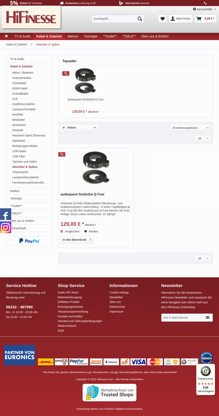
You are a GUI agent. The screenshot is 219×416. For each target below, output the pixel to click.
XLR (15, 98)
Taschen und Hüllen (24, 161)
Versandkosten (100, 372)
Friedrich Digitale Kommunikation (123, 408)
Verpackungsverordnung (73, 311)
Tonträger (16, 198)
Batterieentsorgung (70, 297)
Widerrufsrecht (67, 325)
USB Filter (18, 156)
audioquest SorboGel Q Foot (85, 99)
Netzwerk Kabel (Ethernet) (28, 135)
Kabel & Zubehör (21, 66)
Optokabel (18, 140)
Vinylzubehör (20, 172)
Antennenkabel (21, 77)
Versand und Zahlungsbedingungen (80, 321)
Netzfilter (17, 114)
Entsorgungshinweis (70, 306)
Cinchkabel (19, 83)
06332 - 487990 (19, 307)
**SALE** (16, 213)
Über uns (115, 301)
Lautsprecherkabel (23, 109)
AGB (61, 330)
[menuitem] (118, 19)
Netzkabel (18, 119)
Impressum (116, 311)
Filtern (69, 127)
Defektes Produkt (68, 301)
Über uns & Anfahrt (22, 220)
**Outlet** (16, 205)
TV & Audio (17, 59)
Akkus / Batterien (23, 72)
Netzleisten (19, 125)
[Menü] (212, 366)
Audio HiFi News (68, 292)
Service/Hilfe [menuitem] (203, 9)
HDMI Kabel (19, 88)
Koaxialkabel (20, 93)
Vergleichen (69, 231)
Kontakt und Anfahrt (70, 316)
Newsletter (116, 297)
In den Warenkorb (77, 238)
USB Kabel (19, 151)
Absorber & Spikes (24, 166)
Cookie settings (119, 292)
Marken (15, 191)
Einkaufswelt (18, 228)
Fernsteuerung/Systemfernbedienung (31, 182)
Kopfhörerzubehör (23, 104)
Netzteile (17, 130)
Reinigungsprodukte (24, 146)
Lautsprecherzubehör (25, 177)
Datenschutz (117, 306)
